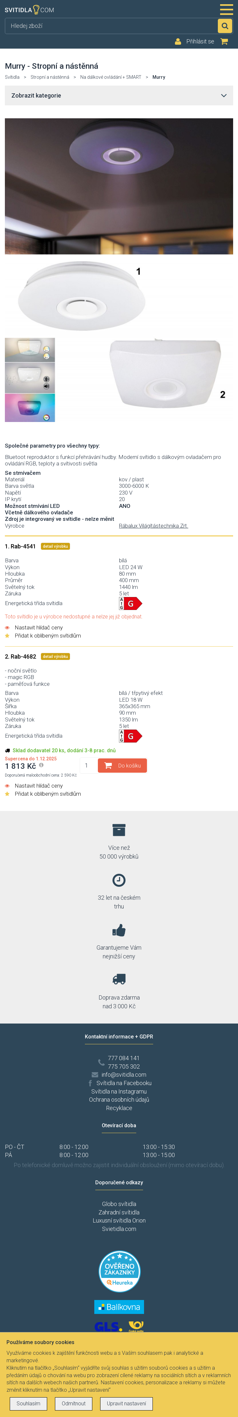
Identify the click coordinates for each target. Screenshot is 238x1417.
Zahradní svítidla (119, 1212)
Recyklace (119, 1108)
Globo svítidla (119, 1203)
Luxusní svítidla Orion (119, 1220)
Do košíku (129, 766)
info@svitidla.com (123, 1074)
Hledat (225, 26)
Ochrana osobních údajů (119, 1099)
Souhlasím (28, 1403)
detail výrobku (55, 546)
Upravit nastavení (126, 1403)
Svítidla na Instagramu (119, 1091)
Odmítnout (74, 1403)
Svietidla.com (119, 1228)
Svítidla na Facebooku (124, 1083)
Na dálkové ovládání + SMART (110, 77)
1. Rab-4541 (21, 546)
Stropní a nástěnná (50, 77)
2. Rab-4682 (21, 656)
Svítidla (12, 77)
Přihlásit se (200, 41)
